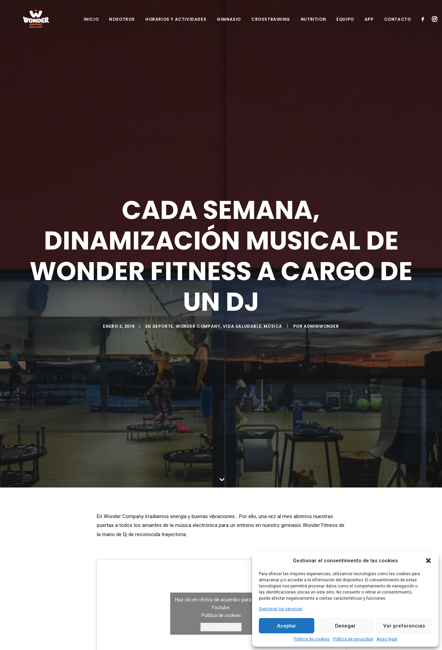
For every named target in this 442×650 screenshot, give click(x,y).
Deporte (163, 329)
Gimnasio (229, 25)
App (369, 25)
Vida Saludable (242, 329)
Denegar (345, 626)
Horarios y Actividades (175, 25)
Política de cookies (312, 639)
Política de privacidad (353, 639)
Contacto (397, 25)
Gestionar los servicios (280, 608)
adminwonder (321, 329)
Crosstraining (270, 25)
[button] (428, 560)
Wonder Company (198, 329)
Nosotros (122, 25)
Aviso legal (386, 639)
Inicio (91, 25)
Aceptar (286, 626)
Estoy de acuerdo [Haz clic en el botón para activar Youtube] (221, 622)
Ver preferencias (404, 626)
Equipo (345, 25)
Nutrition (313, 25)
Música (273, 329)
